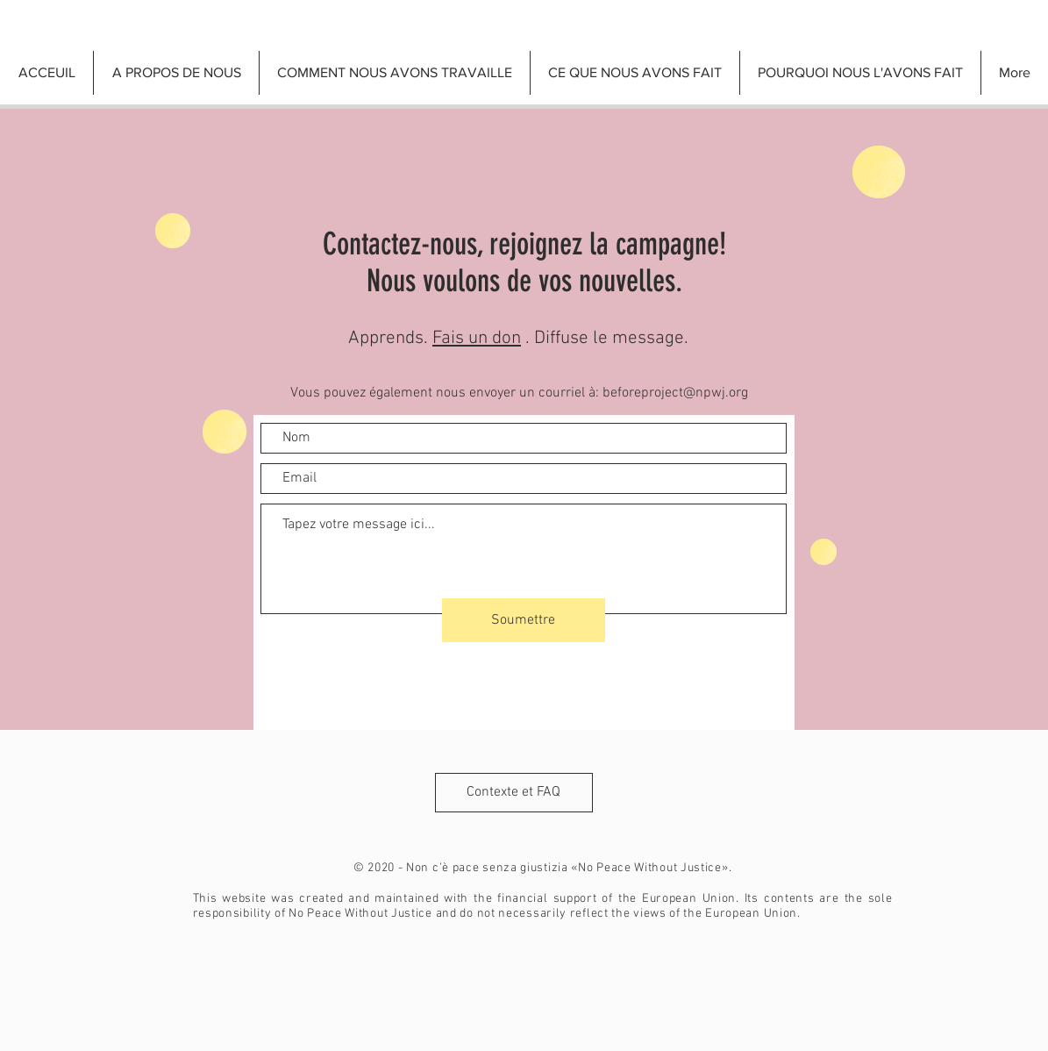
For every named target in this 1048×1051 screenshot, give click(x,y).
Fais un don (476, 338)
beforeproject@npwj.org (675, 393)
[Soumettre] (523, 620)
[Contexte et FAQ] (514, 792)
